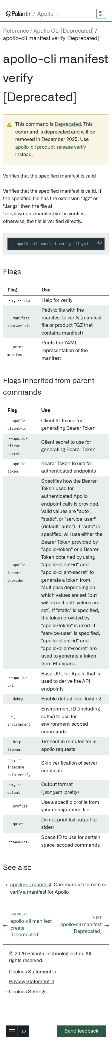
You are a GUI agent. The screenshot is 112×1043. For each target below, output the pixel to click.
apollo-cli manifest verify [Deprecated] (51, 38)
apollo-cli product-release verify (50, 147)
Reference (16, 31)
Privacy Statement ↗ (31, 981)
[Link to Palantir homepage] (18, 14)
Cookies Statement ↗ (32, 972)
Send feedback (82, 1031)
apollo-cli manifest (30, 884)
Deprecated (68, 124)
